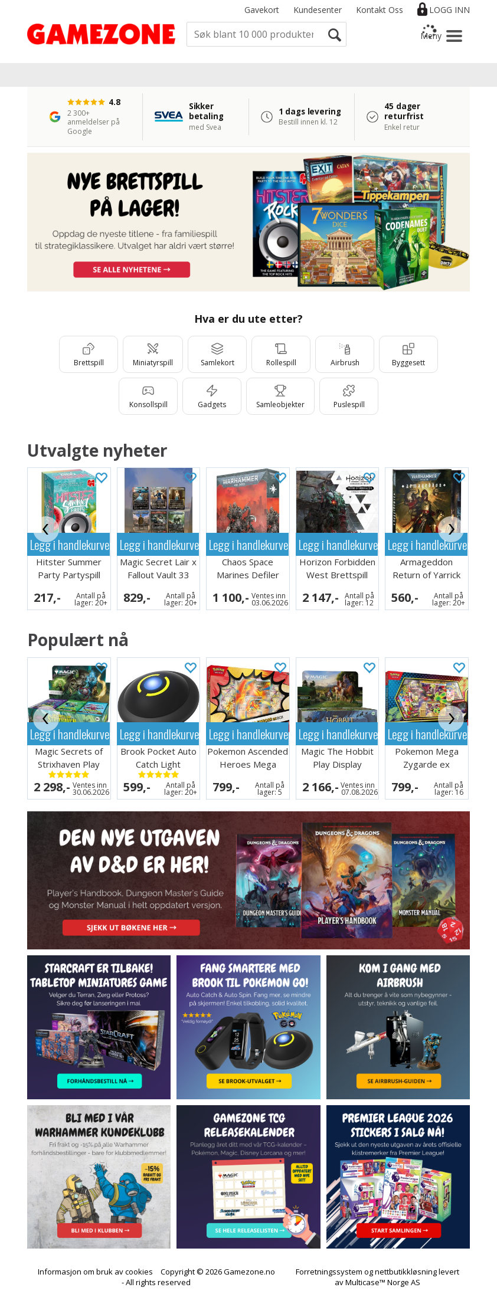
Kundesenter (317, 9)
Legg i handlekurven (70, 544)
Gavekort (261, 9)
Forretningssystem (329, 1271)
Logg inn (449, 9)
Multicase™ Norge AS (382, 1282)
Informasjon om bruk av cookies (95, 1271)
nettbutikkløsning (406, 1271)
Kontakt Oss (379, 9)
